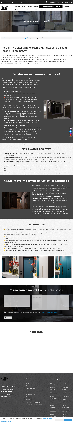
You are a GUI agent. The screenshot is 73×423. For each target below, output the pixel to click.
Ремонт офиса (64, 393)
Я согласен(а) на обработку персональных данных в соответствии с (32, 312)
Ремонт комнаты (53, 406)
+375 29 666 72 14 (53, 2)
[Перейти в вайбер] (70, 128)
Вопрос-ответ (30, 394)
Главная (17, 6)
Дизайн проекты (33, 6)
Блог (52, 9)
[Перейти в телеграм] (70, 131)
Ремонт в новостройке (66, 384)
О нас (23, 6)
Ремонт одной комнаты (65, 416)
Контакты (35, 9)
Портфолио (44, 9)
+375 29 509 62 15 (66, 2)
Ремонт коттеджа (53, 401)
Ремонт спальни (52, 388)
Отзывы (66, 6)
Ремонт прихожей (53, 393)
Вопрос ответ (24, 9)
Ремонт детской (53, 410)
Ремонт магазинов (53, 397)
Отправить (8, 317)
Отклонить (59, 420)
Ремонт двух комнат (66, 410)
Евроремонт (66, 396)
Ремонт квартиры (65, 406)
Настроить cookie (47, 418)
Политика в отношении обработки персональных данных (34, 404)
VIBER (45, 198)
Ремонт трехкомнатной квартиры (66, 401)
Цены (16, 9)
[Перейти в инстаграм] (70, 134)
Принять (68, 420)
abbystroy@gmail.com (8, 394)
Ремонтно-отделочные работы (50, 6)
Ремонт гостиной (53, 415)
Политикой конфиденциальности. (49, 312)
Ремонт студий (52, 384)
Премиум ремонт (65, 388)
